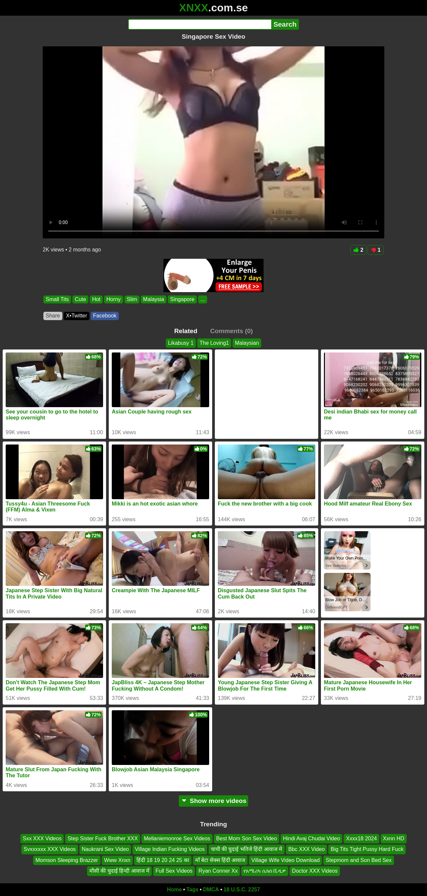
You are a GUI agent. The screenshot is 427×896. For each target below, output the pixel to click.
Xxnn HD (393, 838)
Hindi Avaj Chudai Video (311, 838)
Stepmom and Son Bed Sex (358, 860)
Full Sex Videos (173, 871)
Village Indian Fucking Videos (169, 849)
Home (174, 889)
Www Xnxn (117, 860)
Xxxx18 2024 (361, 838)
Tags (192, 889)
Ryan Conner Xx (218, 871)
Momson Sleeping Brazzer (66, 860)
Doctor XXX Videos (315, 871)
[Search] (199, 24)
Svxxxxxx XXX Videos (50, 849)
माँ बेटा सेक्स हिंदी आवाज (220, 860)
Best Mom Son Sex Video (246, 838)
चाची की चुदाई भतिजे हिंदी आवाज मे (247, 849)
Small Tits (57, 299)
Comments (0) (231, 330)
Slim (132, 299)
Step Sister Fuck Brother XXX (102, 838)
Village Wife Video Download (285, 860)
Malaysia (153, 299)
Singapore (182, 299)
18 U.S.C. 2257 (242, 889)
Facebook (104, 315)
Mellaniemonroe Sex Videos (177, 838)
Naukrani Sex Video (105, 849)
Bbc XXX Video (306, 849)
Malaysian (247, 343)
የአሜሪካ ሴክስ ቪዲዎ (265, 871)
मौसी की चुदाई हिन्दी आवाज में (119, 871)
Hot (96, 299)
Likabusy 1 (181, 343)
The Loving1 (214, 343)
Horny (113, 299)
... (202, 299)
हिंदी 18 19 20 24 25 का (162, 860)
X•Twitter (76, 315)
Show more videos (214, 800)
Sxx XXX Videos (42, 838)
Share (53, 315)
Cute (80, 299)
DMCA (211, 889)
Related (185, 330)
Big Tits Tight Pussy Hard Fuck (367, 849)
